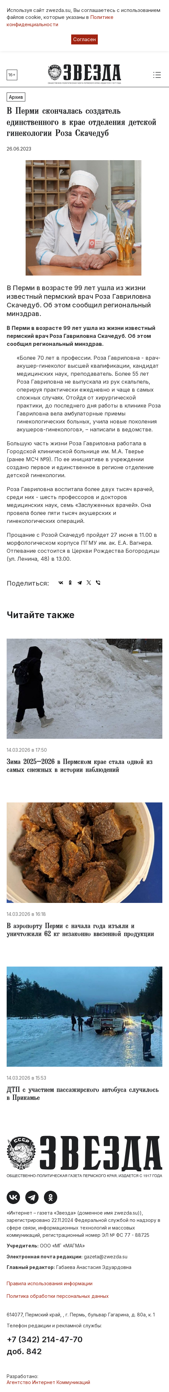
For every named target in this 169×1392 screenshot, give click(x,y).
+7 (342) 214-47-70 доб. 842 (45, 1346)
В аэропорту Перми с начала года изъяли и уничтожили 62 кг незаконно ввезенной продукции (80, 931)
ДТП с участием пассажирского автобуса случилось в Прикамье (83, 1095)
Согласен (84, 39)
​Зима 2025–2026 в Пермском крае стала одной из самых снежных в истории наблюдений (80, 767)
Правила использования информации (49, 1283)
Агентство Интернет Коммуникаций (48, 1382)
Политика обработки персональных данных (58, 1296)
